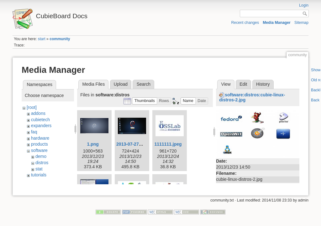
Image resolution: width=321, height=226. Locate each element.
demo (40, 156)
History (263, 84)
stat (39, 168)
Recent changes (245, 22)
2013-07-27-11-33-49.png (141, 144)
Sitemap (301, 22)
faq (34, 131)
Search (143, 84)
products (39, 144)
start (41, 39)
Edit (243, 84)
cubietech (40, 119)
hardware (40, 138)
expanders (41, 125)
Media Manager (277, 22)
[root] (32, 107)
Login (303, 5)
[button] (144, 101)
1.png (93, 144)
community (60, 39)
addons (38, 113)
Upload (121, 84)
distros (41, 162)
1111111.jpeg (168, 144)
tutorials (38, 174)
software (39, 150)
